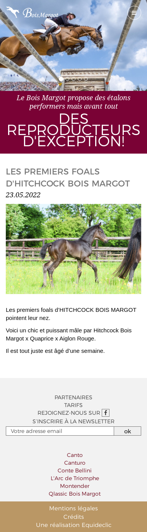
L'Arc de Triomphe (75, 478)
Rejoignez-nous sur (73, 412)
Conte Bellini (75, 470)
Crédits (73, 516)
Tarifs (73, 405)
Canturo (74, 462)
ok (127, 431)
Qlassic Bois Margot (75, 493)
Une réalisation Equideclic (73, 525)
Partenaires (73, 397)
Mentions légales (73, 508)
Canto (75, 455)
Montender (74, 485)
